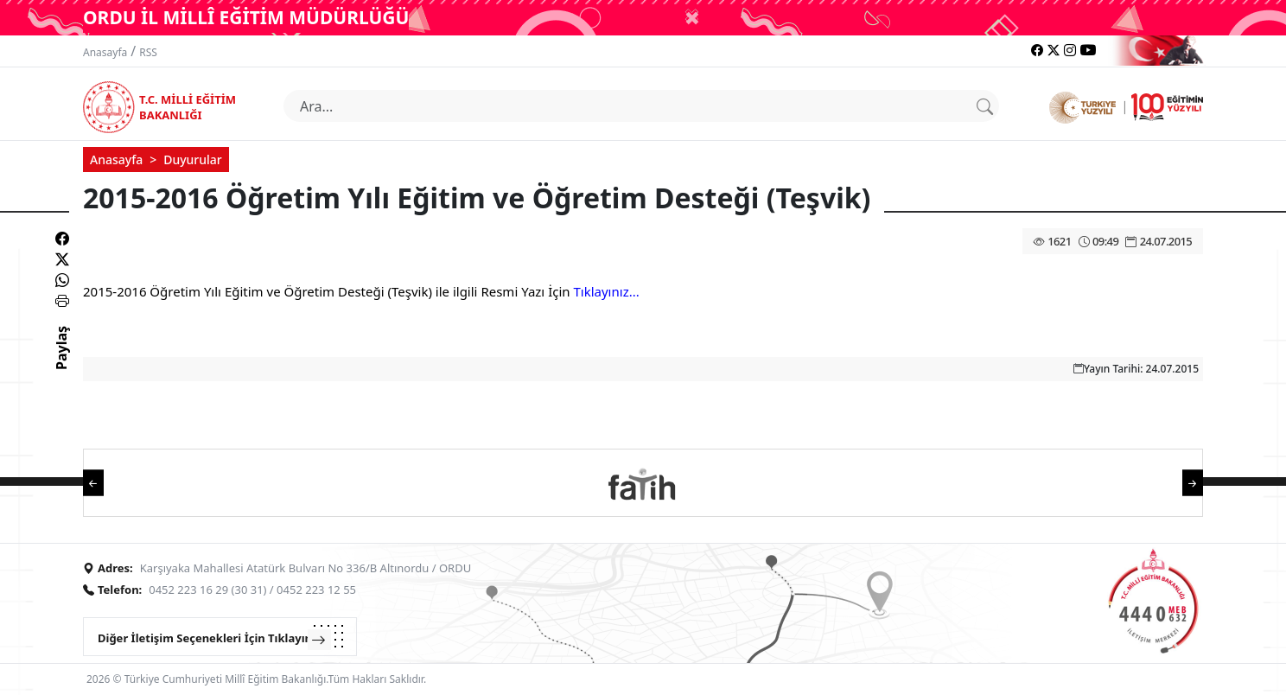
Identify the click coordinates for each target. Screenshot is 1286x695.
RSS (148, 52)
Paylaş (61, 363)
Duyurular (192, 159)
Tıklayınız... (606, 291)
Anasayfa (105, 52)
